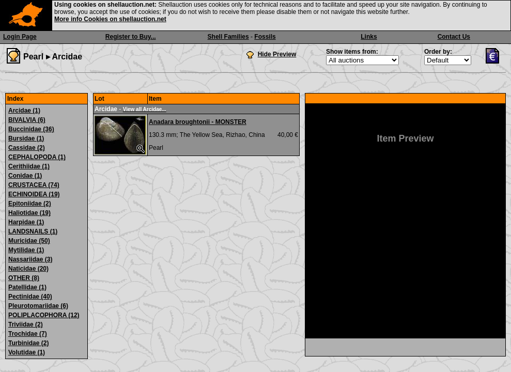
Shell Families (228, 36)
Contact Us (454, 36)
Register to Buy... (130, 36)
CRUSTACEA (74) (33, 185)
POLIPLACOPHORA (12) (44, 315)
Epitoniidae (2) (29, 203)
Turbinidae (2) (28, 343)
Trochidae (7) (27, 333)
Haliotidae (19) (29, 212)
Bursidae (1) (26, 138)
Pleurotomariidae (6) (38, 305)
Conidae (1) (25, 175)
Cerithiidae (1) (29, 166)
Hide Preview (277, 54)
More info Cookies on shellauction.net (110, 19)
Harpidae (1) (26, 222)
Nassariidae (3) (30, 259)
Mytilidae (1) (26, 250)
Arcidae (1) (24, 110)
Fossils (264, 36)
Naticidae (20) (28, 268)
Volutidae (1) (26, 352)
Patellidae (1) (27, 287)
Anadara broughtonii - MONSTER (197, 122)
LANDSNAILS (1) (32, 231)
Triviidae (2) (25, 324)
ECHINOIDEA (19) (34, 194)
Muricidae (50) (29, 240)
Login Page (20, 36)
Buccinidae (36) (31, 129)
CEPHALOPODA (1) (37, 157)
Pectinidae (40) (30, 296)
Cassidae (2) (26, 147)
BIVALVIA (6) (26, 119)
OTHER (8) (23, 278)
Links (369, 36)
